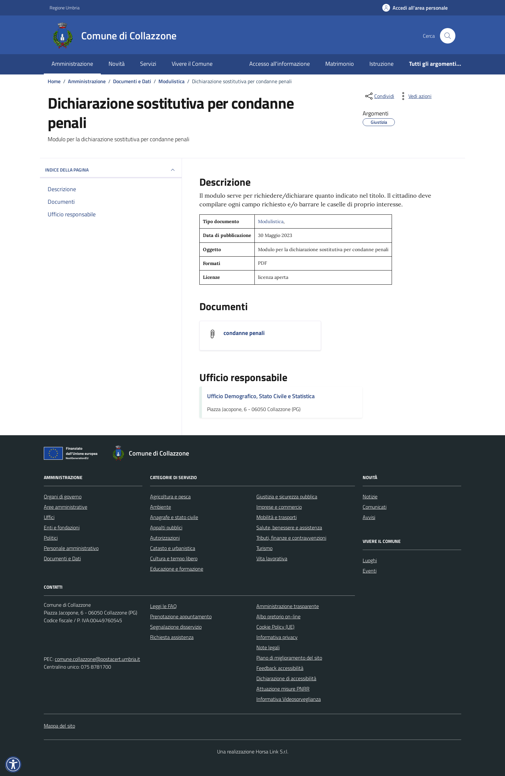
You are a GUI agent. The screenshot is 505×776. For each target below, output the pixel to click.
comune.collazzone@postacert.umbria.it (97, 659)
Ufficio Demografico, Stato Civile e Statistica (261, 396)
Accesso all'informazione (279, 63)
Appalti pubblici (166, 527)
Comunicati (374, 507)
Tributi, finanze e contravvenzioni (291, 538)
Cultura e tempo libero (173, 558)
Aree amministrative (65, 507)
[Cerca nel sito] (447, 36)
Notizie (370, 496)
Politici (51, 538)
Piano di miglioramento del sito (289, 658)
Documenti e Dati (62, 558)
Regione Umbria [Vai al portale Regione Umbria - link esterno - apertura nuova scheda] (65, 7)
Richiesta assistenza (172, 637)
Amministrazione (72, 63)
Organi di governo (62, 496)
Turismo (264, 548)
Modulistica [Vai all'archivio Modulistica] (270, 221)
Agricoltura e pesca (170, 496)
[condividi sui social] (379, 96)
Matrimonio (339, 63)
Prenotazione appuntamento (181, 616)
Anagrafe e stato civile (174, 517)
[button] (13, 764)
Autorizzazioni (165, 538)
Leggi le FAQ (163, 606)
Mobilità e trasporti (276, 517)
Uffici (49, 517)
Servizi (148, 63)
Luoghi (370, 560)
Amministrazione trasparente (287, 606)
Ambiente (160, 507)
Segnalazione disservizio (176, 627)
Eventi (369, 571)
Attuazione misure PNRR (283, 689)
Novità (117, 63)
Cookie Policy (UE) (275, 627)
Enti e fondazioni (62, 527)
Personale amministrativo (71, 548)
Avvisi (369, 517)
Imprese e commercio (279, 507)
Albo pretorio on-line (278, 616)
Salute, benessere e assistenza (289, 527)
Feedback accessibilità (279, 668)
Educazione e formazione (176, 569)
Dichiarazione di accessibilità (286, 678)
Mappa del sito (59, 726)
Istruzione (381, 63)
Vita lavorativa (271, 558)
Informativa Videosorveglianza (288, 699)
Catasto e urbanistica (172, 548)
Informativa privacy (277, 637)
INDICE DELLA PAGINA (110, 170)
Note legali (268, 647)
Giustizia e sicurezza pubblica (286, 496)
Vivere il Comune (192, 63)
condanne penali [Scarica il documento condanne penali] (244, 333)
